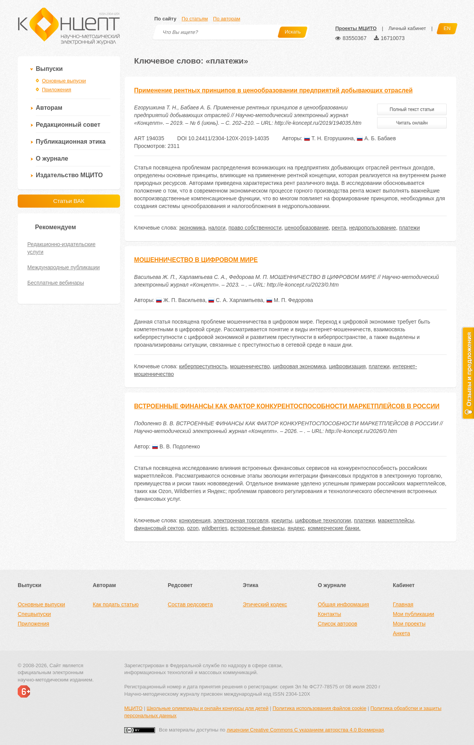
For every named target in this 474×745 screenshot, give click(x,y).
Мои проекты (409, 624)
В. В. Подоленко (176, 446)
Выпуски (49, 68)
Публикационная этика (70, 141)
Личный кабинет (407, 28)
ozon (193, 528)
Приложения (56, 89)
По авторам (226, 19)
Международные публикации (63, 267)
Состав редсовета (190, 604)
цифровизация (347, 366)
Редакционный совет (68, 124)
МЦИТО (133, 708)
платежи (409, 228)
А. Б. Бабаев (376, 138)
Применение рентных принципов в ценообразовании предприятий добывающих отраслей (273, 90)
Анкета (401, 633)
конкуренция (194, 520)
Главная (403, 604)
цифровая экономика (299, 366)
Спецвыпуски (34, 614)
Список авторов (337, 624)
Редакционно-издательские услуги (61, 248)
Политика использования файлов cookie (319, 708)
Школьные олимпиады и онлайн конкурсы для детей (208, 708)
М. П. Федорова (289, 300)
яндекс (296, 528)
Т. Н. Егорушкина (329, 138)
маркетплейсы (396, 520)
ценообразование (307, 228)
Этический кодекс (265, 604)
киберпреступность (203, 366)
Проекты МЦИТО (355, 28)
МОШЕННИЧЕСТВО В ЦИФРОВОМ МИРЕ (196, 260)
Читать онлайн (412, 123)
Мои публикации (413, 614)
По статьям (195, 19)
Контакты (329, 614)
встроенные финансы (257, 528)
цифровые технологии (323, 520)
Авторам (49, 107)
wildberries (214, 528)
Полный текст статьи (412, 109)
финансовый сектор (159, 528)
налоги (217, 228)
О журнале (52, 158)
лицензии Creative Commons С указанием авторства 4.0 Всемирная (305, 730)
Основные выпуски (64, 81)
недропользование (372, 228)
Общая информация (343, 604)
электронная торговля (241, 520)
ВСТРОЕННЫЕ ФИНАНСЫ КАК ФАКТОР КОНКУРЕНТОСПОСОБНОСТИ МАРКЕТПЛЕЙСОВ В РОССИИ (287, 406)
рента (339, 228)
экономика (192, 228)
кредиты (282, 520)
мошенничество (250, 366)
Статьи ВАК (68, 201)
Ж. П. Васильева (180, 300)
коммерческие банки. (334, 528)
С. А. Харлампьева (235, 300)
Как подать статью (116, 604)
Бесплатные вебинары (55, 283)
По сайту (165, 19)
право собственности (255, 228)
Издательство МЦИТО (69, 175)
